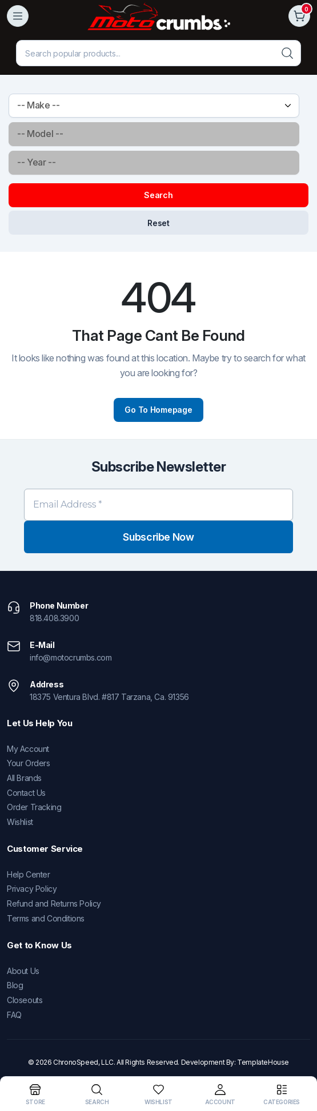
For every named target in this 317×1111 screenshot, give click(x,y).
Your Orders (28, 763)
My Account (28, 749)
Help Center (28, 874)
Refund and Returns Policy (54, 903)
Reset (158, 223)
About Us (23, 971)
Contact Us (26, 793)
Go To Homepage (158, 409)
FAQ (14, 1015)
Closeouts (24, 1000)
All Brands (24, 778)
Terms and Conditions (46, 918)
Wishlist (20, 822)
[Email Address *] (158, 505)
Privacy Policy (32, 888)
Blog (15, 985)
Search (158, 195)
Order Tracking (34, 807)
